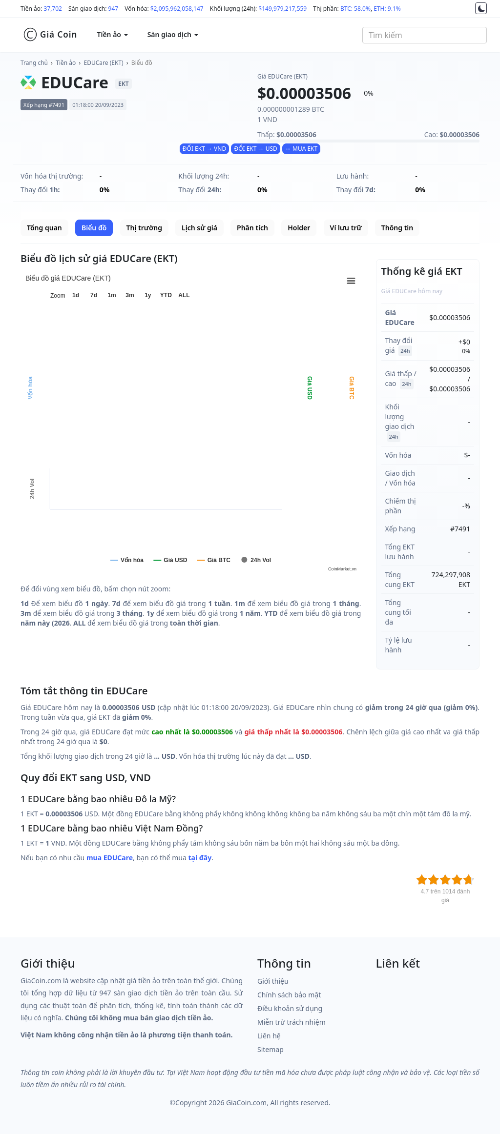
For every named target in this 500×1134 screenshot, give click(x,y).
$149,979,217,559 (282, 8)
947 (113, 8)
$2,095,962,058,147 (177, 8)
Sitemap (270, 1049)
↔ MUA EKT (301, 148)
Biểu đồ (141, 63)
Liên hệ (269, 1035)
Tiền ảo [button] (112, 34)
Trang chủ (34, 63)
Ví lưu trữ (346, 227)
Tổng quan (44, 227)
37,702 (52, 8)
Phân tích (252, 227)
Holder (299, 227)
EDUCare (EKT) (104, 63)
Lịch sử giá (199, 227)
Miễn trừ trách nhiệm (291, 1022)
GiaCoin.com (246, 1102)
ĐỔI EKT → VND (204, 148)
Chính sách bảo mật (289, 994)
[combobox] (424, 35)
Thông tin (397, 227)
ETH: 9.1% (387, 8)
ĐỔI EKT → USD (255, 148)
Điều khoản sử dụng (289, 1008)
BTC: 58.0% (355, 8)
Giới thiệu (273, 981)
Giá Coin (50, 34)
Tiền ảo (66, 63)
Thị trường (144, 227)
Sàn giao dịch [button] (172, 34)
